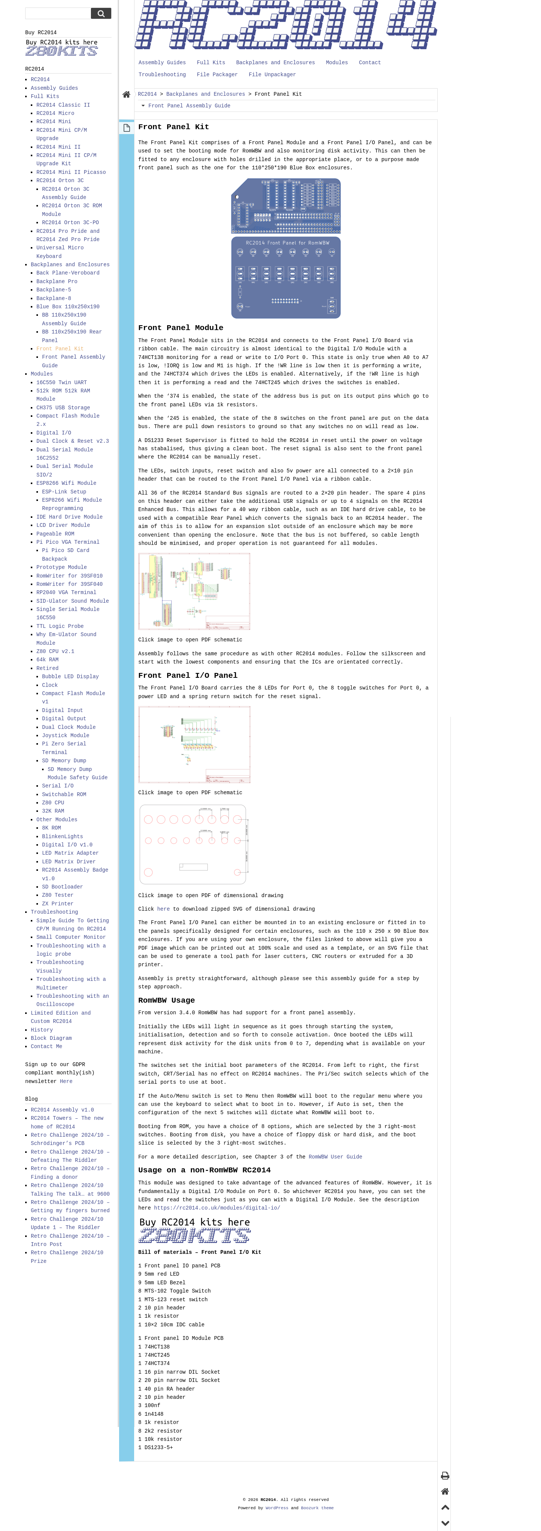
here (163, 909)
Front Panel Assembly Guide (189, 105)
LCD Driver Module (63, 525)
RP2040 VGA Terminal (66, 592)
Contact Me (46, 1046)
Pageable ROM (55, 533)
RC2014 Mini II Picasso (71, 172)
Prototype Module (61, 567)
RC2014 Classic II (63, 105)
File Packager (217, 74)
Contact (370, 62)
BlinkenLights (62, 836)
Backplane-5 (53, 289)
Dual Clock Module (69, 727)
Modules (337, 62)
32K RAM (53, 811)
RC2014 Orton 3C (60, 180)
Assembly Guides (162, 62)
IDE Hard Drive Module (69, 516)
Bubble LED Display (70, 676)
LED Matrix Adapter (70, 853)
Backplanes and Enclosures (275, 62)
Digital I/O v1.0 (67, 844)
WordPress (277, 1508)
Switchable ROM (64, 794)
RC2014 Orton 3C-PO (70, 222)
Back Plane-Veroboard (68, 272)
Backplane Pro (56, 281)
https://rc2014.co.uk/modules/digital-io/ (217, 1207)
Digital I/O (53, 432)
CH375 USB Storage (63, 407)
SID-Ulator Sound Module (72, 601)
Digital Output (64, 718)
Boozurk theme (317, 1508)
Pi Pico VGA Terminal (68, 542)
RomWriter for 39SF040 (69, 584)
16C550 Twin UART (61, 382)
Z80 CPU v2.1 (55, 651)
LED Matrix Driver (69, 861)
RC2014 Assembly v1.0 (62, 1109)
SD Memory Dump (64, 760)
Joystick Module (65, 735)
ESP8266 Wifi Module (66, 483)
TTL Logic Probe (60, 626)
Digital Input (62, 710)
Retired (47, 668)
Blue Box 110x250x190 (68, 306)
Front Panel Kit (60, 348)
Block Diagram (51, 1038)
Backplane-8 (53, 298)
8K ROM (51, 827)
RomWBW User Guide (336, 1156)
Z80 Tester (58, 895)
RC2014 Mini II (58, 147)
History (42, 1029)
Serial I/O (58, 785)
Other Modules (56, 819)
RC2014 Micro (55, 113)
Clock (50, 685)
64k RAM (47, 659)
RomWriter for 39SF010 (69, 575)
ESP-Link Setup (64, 491)
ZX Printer (58, 903)
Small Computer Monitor (71, 937)
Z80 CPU (53, 802)
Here (66, 1081)
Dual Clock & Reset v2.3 (72, 441)
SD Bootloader (62, 886)
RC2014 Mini (53, 121)
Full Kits (211, 62)
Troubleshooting (162, 74)
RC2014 (40, 79)
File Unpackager (272, 74)
